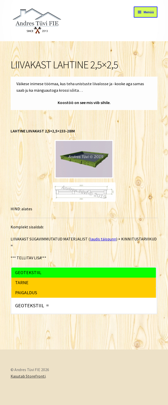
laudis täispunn (103, 238)
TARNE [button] (21, 282)
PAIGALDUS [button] (26, 292)
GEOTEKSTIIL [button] (28, 272)
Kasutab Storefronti (28, 376)
